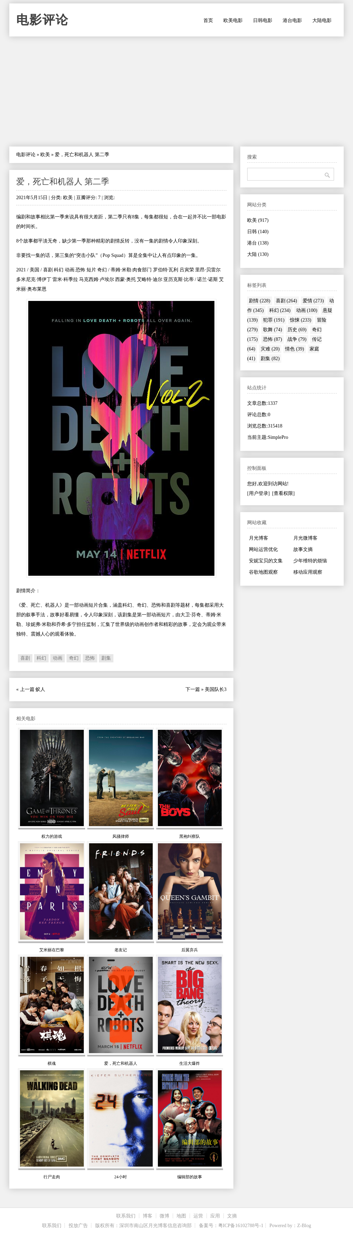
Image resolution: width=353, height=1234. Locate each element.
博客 (147, 1216)
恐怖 (90, 658)
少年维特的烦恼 (310, 560)
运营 (198, 1216)
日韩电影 (262, 20)
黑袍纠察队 (189, 836)
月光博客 (258, 538)
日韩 (258, 231)
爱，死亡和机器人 (120, 1063)
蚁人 (40, 689)
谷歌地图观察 (263, 572)
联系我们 (125, 1216)
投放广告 (78, 1225)
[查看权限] (283, 493)
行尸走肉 (51, 1177)
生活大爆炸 (189, 1063)
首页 (208, 20)
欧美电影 (233, 20)
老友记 (120, 950)
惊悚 (300, 320)
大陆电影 (322, 20)
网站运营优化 (263, 549)
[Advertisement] (176, 91)
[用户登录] (258, 493)
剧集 (106, 658)
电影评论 (42, 20)
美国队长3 (215, 689)
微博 (164, 1216)
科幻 (41, 658)
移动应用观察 (307, 572)
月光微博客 (305, 538)
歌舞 (272, 329)
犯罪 (273, 320)
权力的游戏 (51, 836)
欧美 (45, 154)
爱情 (313, 300)
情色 (294, 348)
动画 (57, 658)
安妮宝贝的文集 (266, 560)
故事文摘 (303, 549)
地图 (181, 1216)
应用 (215, 1216)
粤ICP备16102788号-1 (240, 1225)
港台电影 (292, 20)
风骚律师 (120, 836)
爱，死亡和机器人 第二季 (62, 181)
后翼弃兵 (189, 950)
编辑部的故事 (189, 1177)
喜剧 (25, 658)
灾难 (270, 348)
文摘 (232, 1216)
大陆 (258, 254)
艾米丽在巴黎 (51, 950)
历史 (297, 329)
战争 (297, 339)
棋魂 (52, 1063)
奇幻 (74, 658)
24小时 (120, 1177)
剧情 (259, 300)
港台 (258, 243)
